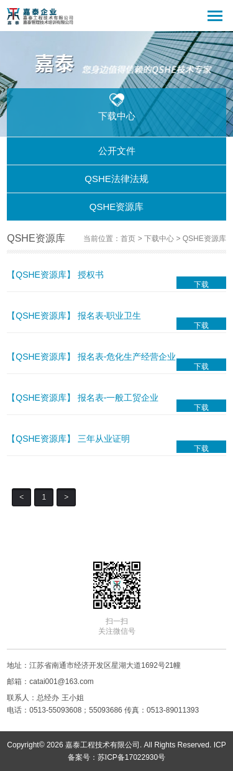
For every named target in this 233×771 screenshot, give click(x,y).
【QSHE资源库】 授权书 (55, 275)
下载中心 (159, 238)
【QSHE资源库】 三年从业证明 (68, 439)
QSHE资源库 (116, 206)
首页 (128, 238)
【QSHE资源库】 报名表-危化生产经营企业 (91, 357)
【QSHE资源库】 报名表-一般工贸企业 (82, 398)
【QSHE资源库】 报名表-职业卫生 (74, 316)
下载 (201, 284)
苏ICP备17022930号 (131, 757)
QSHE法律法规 (116, 178)
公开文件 (116, 150)
